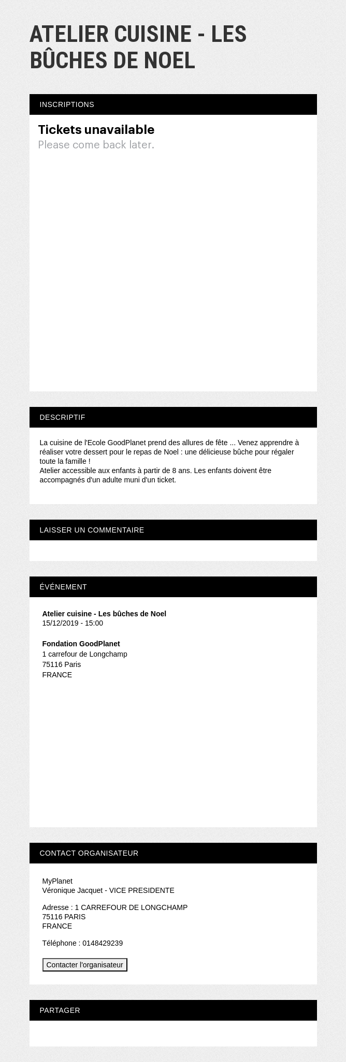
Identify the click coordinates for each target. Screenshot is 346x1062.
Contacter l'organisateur (85, 965)
